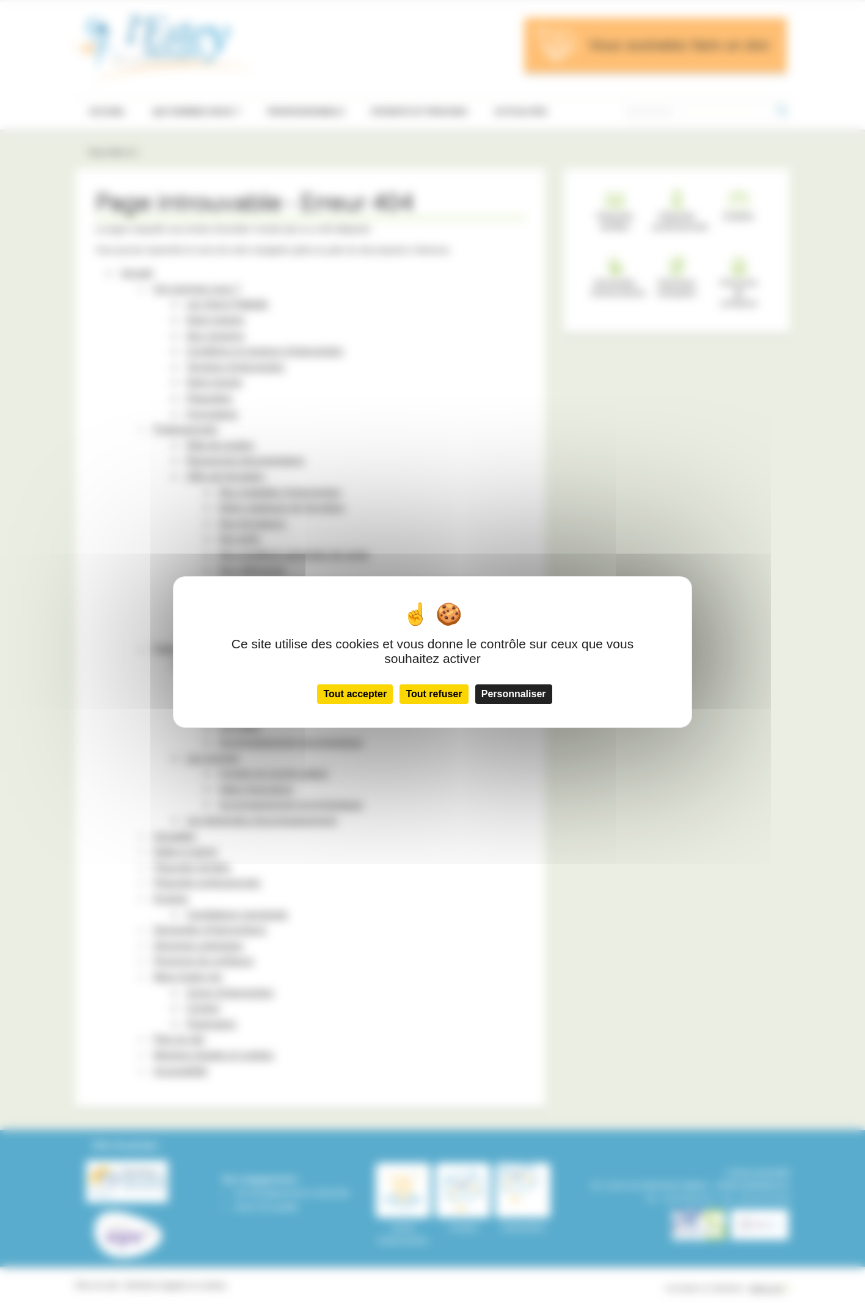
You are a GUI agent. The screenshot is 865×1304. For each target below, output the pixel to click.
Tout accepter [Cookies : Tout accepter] (355, 694)
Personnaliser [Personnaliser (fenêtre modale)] (513, 694)
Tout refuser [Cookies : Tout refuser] (434, 694)
